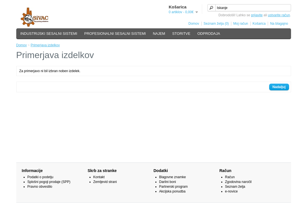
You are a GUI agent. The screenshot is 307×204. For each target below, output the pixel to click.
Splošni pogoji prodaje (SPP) (48, 182)
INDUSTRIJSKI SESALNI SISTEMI (48, 33)
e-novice (231, 191)
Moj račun (240, 24)
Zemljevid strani (105, 182)
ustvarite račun (279, 15)
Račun (230, 177)
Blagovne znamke (172, 177)
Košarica (259, 24)
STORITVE (181, 33)
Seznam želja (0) (216, 24)
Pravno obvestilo (39, 187)
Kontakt (99, 177)
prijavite (256, 15)
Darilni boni (167, 182)
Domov (193, 24)
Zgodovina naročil (238, 182)
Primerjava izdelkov (45, 45)
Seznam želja (235, 187)
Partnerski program (173, 187)
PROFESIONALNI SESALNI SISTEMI (115, 33)
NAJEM (159, 33)
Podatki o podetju (40, 177)
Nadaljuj (279, 87)
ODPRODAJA (208, 33)
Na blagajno (279, 24)
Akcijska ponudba (172, 191)
